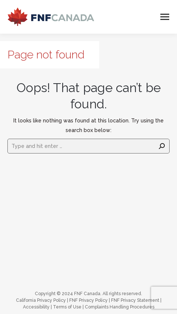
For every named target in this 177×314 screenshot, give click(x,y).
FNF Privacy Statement (135, 300)
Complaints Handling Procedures (119, 307)
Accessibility (36, 307)
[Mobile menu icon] (165, 16)
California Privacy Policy (41, 300)
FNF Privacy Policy (88, 300)
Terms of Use (67, 307)
